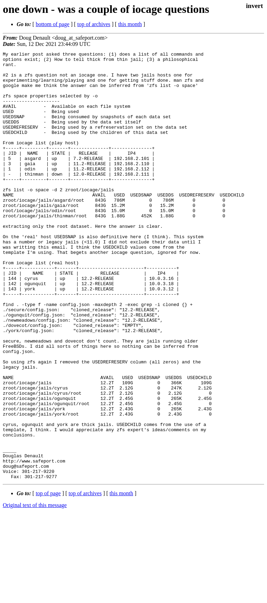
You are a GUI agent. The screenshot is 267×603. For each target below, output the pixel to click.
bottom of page (53, 24)
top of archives (93, 24)
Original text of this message (35, 591)
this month (130, 24)
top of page (48, 579)
